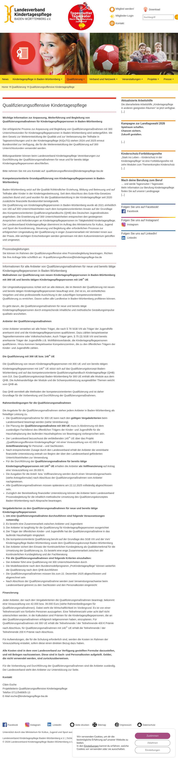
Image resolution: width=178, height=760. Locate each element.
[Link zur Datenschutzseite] (140, 726)
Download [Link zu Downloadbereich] (154, 9)
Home (5, 87)
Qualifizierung (76, 79)
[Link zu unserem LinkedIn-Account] (50, 725)
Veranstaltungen (132, 79)
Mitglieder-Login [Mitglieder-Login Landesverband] (125, 15)
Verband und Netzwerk (103, 79)
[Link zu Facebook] (5, 726)
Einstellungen (91, 744)
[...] (123, 111)
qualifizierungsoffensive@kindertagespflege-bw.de (73, 257)
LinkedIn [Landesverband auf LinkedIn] (132, 237)
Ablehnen (152, 742)
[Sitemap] (95, 726)
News (5, 79)
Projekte (153, 79)
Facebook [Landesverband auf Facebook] (132, 211)
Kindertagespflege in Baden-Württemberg (38, 79)
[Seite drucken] (72, 726)
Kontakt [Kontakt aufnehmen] (120, 23)
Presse (169, 79)
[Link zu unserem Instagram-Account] (27, 726)
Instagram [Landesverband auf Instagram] (132, 224)
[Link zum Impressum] (117, 726)
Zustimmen (152, 735)
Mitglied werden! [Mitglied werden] (125, 8)
